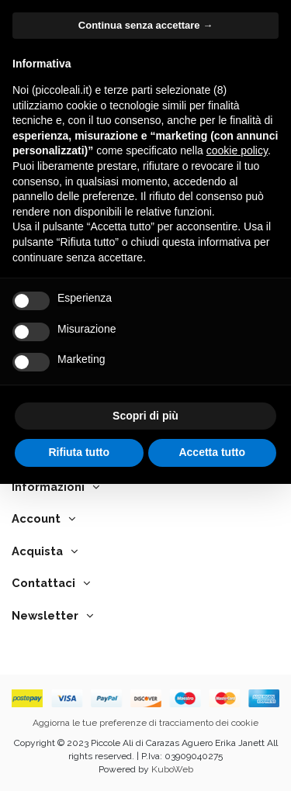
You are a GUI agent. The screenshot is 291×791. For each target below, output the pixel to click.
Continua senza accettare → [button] (145, 25)
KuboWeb (172, 769)
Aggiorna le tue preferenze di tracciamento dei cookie (145, 722)
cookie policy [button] (237, 150)
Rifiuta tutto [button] (78, 452)
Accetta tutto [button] (211, 452)
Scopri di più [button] (145, 415)
